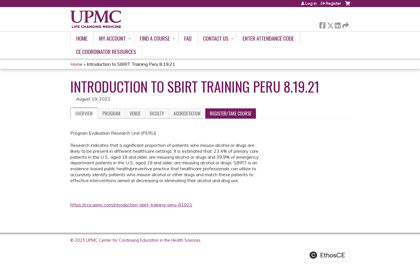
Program (111, 113)
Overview (84, 113)
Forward (345, 24)
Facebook (322, 24)
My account (112, 38)
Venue (135, 113)
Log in (311, 3)
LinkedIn (337, 24)
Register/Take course (230, 113)
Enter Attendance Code (268, 38)
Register (333, 3)
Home (82, 38)
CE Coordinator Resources (106, 51)
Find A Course (155, 38)
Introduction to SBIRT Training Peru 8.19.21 (131, 64)
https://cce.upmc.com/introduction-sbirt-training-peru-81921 (131, 205)
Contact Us (216, 38)
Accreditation (187, 113)
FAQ (187, 38)
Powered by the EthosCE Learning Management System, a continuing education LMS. (327, 255)
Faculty (157, 113)
